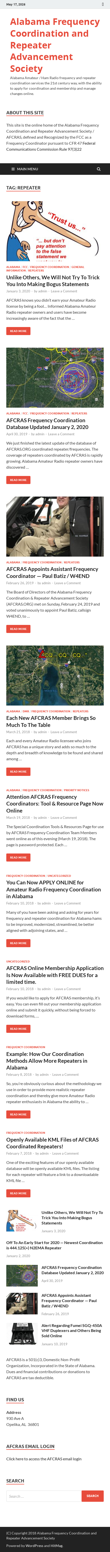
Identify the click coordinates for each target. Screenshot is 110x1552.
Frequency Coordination (49, 267)
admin (42, 291)
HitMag (56, 1545)
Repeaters (36, 270)
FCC (25, 267)
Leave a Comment (64, 291)
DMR (26, 711)
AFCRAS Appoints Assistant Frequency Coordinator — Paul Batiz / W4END (69, 1300)
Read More (16, 330)
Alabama (13, 267)
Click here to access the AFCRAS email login (44, 1458)
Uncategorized (59, 876)
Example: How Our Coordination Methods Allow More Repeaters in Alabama (46, 1061)
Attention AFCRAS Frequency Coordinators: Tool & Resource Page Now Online (54, 803)
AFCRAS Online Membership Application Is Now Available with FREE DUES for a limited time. (55, 975)
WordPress (34, 1545)
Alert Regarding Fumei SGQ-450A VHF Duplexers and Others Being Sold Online (72, 1330)
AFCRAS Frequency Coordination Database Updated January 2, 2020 (73, 1270)
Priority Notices (76, 790)
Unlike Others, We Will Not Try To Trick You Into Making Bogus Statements (72, 1217)
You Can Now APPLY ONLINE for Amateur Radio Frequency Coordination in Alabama (53, 889)
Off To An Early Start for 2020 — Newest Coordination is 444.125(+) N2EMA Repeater (54, 1245)
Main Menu (27, 169)
